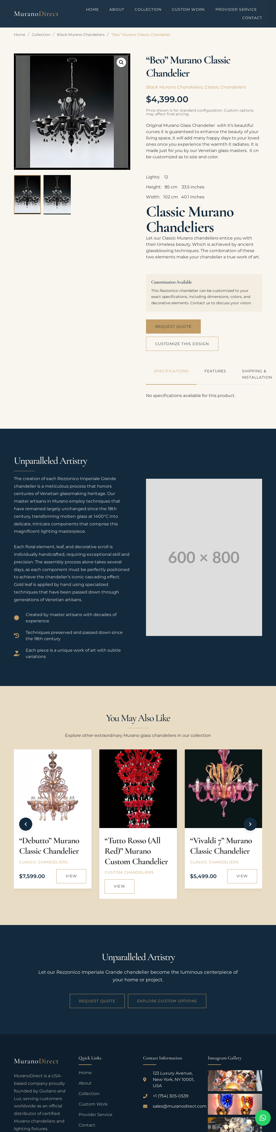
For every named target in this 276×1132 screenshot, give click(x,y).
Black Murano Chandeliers (81, 34)
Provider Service (236, 9)
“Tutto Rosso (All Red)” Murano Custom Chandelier (136, 851)
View (71, 875)
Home (92, 9)
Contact (252, 17)
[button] (121, 62)
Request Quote (173, 326)
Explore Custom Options (167, 1000)
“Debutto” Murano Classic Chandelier (49, 845)
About (116, 9)
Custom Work (188, 9)
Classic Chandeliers (225, 87)
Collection (148, 9)
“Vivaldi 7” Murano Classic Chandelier (221, 845)
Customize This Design (182, 343)
